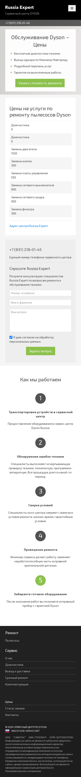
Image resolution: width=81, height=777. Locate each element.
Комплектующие (17, 684)
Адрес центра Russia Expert (28, 226)
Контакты (12, 715)
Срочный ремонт (16, 677)
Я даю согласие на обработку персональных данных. (31, 339)
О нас (9, 658)
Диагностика (14, 664)
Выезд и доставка (17, 671)
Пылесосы (12, 640)
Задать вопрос (40, 351)
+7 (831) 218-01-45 (17, 23)
